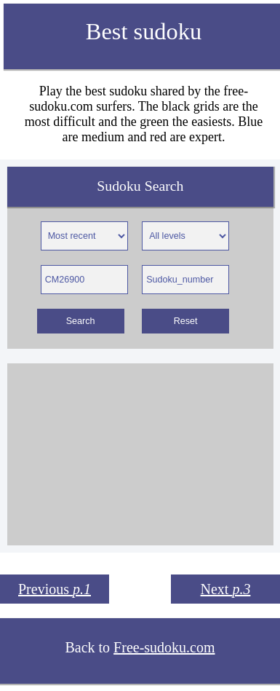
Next (226, 589)
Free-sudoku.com (164, 647)
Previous (54, 589)
